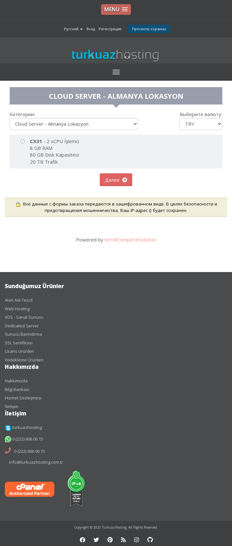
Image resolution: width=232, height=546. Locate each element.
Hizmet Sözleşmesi (23, 398)
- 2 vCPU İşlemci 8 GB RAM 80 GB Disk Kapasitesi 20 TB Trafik (49, 151)
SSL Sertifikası (18, 343)
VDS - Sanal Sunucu (24, 317)
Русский (73, 28)
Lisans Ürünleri (19, 351)
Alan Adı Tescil (18, 300)
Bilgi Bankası (17, 389)
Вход (91, 28)
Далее (116, 180)
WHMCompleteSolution (130, 239)
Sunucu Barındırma (23, 334)
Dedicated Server (22, 326)
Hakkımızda (16, 381)
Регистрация (110, 28)
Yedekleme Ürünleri (24, 360)
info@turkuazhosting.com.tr (36, 462)
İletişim (11, 406)
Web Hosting (17, 309)
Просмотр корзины (149, 28)
